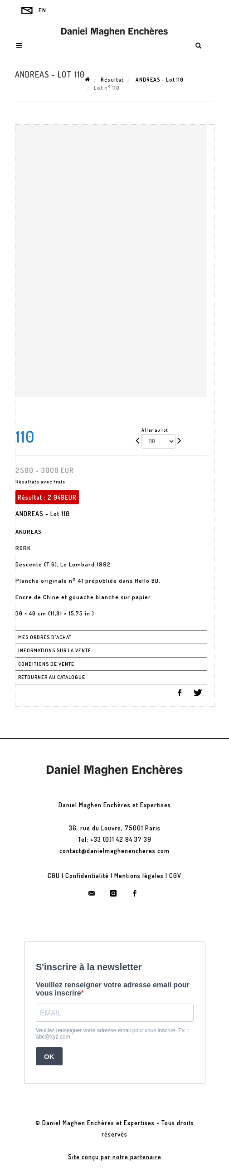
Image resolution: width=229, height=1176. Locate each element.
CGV (175, 875)
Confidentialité (87, 875)
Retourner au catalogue (51, 677)
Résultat (112, 79)
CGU (54, 875)
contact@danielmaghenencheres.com (114, 850)
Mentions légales (139, 875)
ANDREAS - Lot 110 (159, 79)
